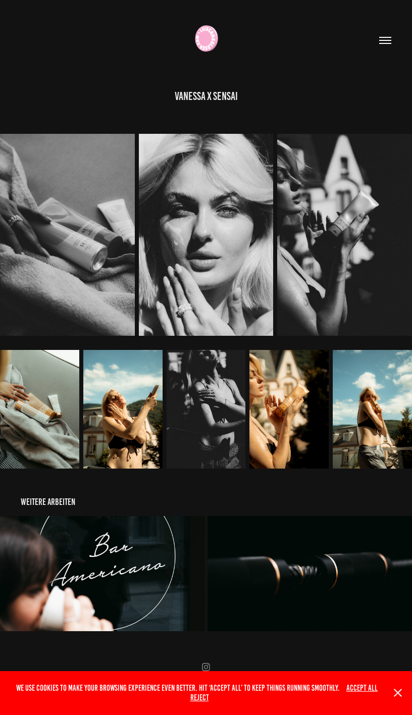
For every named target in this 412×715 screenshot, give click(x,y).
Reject (199, 697)
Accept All (362, 688)
